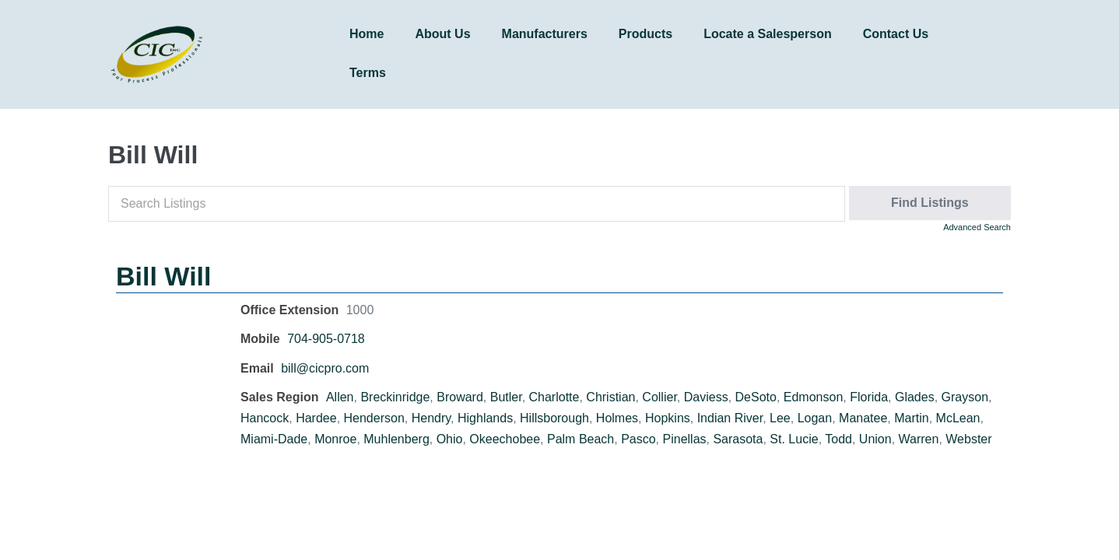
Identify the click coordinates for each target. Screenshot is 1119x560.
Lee (780, 418)
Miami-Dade (273, 439)
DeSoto (756, 397)
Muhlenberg (396, 439)
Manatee (863, 418)
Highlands (485, 418)
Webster (968, 439)
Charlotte (554, 397)
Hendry (431, 418)
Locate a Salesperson (767, 33)
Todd (838, 439)
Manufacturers (545, 33)
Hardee (316, 418)
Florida (869, 397)
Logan (815, 418)
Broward (460, 397)
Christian (610, 397)
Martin (911, 418)
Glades (915, 397)
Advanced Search (977, 227)
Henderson (374, 418)
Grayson (965, 397)
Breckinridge (395, 397)
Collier (659, 397)
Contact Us (895, 33)
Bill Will (163, 276)
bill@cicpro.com (325, 368)
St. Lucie (794, 439)
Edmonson (814, 397)
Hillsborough (554, 418)
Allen (340, 397)
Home (366, 33)
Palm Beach (580, 439)
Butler (506, 397)
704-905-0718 (326, 338)
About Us (442, 33)
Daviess (706, 397)
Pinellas (685, 439)
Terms (367, 72)
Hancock (264, 418)
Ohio (450, 439)
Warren (919, 439)
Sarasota (738, 439)
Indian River (730, 418)
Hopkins (667, 418)
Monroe (335, 439)
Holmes (617, 418)
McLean (958, 418)
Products (645, 33)
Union (875, 439)
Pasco (638, 439)
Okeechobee (504, 439)
